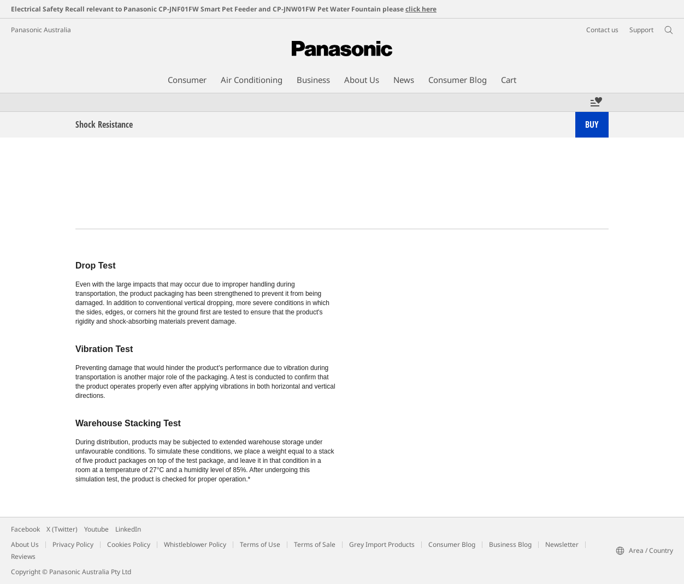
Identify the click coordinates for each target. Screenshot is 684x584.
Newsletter (562, 544)
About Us (25, 544)
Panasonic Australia (41, 29)
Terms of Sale (314, 544)
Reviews (23, 556)
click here (421, 9)
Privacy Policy (72, 544)
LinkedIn (128, 529)
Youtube (96, 529)
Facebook (25, 529)
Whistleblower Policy (195, 544)
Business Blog (510, 544)
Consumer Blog (451, 544)
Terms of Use (260, 544)
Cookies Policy (128, 544)
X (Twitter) (62, 529)
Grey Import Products (382, 544)
